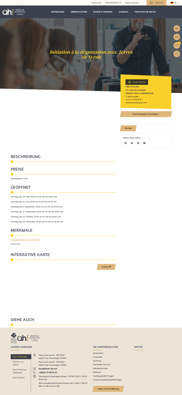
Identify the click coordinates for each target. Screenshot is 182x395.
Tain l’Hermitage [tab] (20, 357)
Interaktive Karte (100, 368)
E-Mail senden (132, 96)
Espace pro (96, 3)
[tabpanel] (61, 371)
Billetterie (156, 2)
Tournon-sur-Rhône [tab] (18, 363)
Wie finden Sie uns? (102, 364)
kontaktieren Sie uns (48, 369)
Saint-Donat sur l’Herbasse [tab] (20, 371)
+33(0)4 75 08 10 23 (48, 372)
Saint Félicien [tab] (19, 378)
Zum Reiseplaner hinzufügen (145, 114)
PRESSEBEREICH (113, 3)
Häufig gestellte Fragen (103, 376)
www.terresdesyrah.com (136, 103)
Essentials (97, 357)
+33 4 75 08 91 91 (134, 99)
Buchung (97, 361)
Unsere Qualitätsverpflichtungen (107, 380)
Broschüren (98, 353)
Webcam (97, 372)
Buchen (128, 128)
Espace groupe (132, 3)
